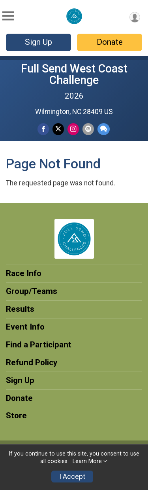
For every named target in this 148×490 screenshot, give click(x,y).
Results (20, 309)
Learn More (87, 461)
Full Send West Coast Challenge (74, 74)
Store (16, 415)
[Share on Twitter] (58, 129)
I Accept (72, 476)
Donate (110, 42)
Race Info (23, 273)
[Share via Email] (88, 129)
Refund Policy (31, 362)
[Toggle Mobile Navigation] (8, 16)
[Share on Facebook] (43, 129)
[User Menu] (134, 17)
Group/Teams (31, 291)
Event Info (25, 327)
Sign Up (38, 42)
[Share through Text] (103, 129)
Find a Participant (38, 344)
